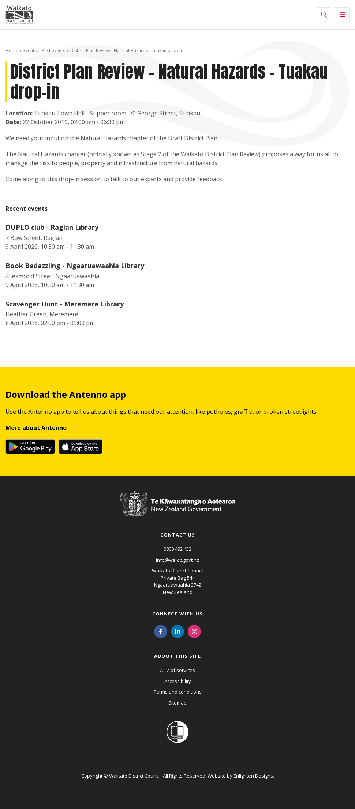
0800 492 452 (177, 549)
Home (11, 50)
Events (30, 50)
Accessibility (177, 681)
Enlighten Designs (253, 775)
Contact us (177, 534)
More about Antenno (36, 428)
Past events (53, 50)
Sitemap (177, 702)
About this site (177, 656)
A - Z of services (177, 670)
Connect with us (177, 613)
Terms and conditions (178, 691)
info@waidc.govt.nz (177, 560)
